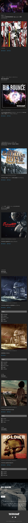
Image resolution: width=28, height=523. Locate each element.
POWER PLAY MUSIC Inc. (12, 521)
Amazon (4, 50)
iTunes (9, 50)
